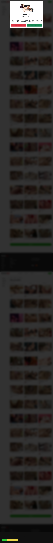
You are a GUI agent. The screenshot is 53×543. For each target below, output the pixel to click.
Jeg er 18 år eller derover (34, 25)
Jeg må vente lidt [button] (18, 25)
